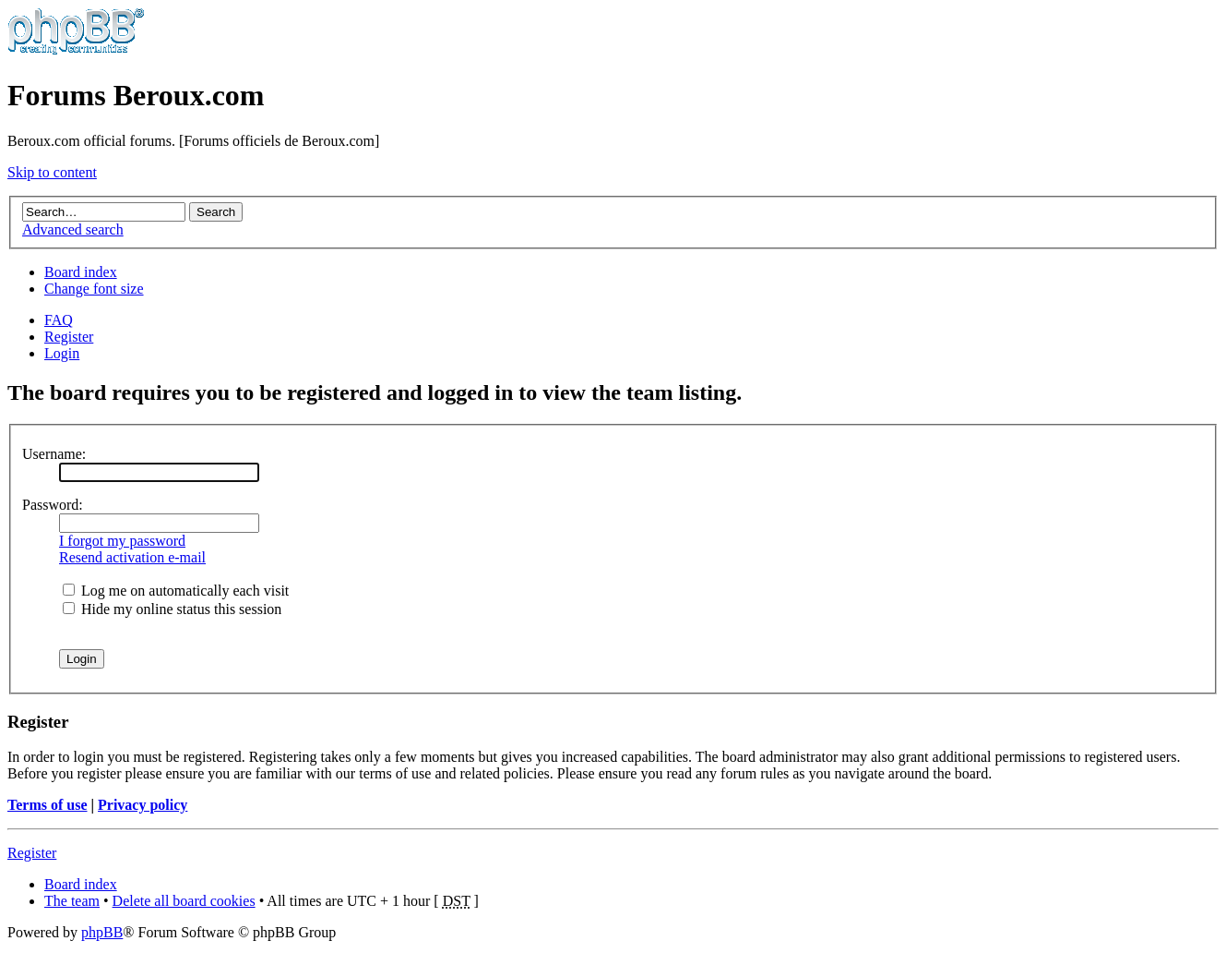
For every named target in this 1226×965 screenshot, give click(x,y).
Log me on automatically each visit (176, 590)
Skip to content (52, 172)
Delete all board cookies (184, 901)
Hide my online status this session (172, 609)
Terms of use (47, 805)
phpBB (102, 932)
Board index (80, 272)
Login (61, 353)
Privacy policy (142, 805)
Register (68, 336)
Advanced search (73, 229)
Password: (52, 505)
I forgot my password (122, 541)
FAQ (58, 320)
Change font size (94, 288)
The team (72, 901)
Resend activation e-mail (132, 557)
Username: (54, 454)
